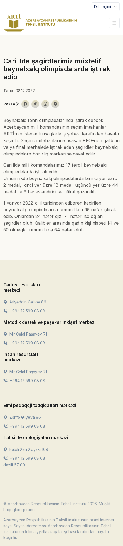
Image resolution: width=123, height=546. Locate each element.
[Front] (40, 23)
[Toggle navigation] (106, 6)
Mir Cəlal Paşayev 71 (25, 334)
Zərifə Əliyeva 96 (22, 417)
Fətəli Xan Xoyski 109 (25, 449)
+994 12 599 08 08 (24, 310)
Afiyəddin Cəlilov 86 (24, 302)
